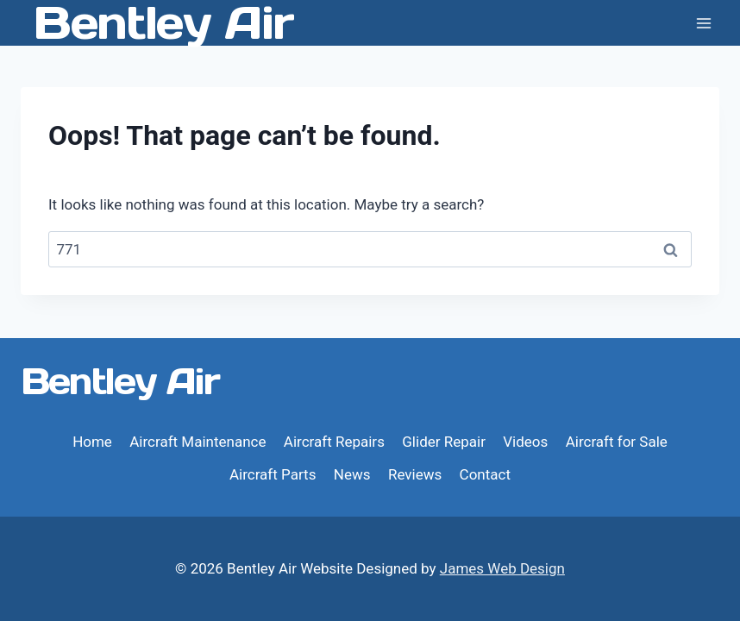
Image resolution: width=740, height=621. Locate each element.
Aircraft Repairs (334, 441)
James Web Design (502, 568)
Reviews (415, 474)
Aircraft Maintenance (197, 441)
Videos (525, 441)
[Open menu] (703, 22)
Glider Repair (444, 441)
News (352, 474)
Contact (485, 474)
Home (92, 441)
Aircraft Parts (272, 474)
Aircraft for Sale (617, 441)
